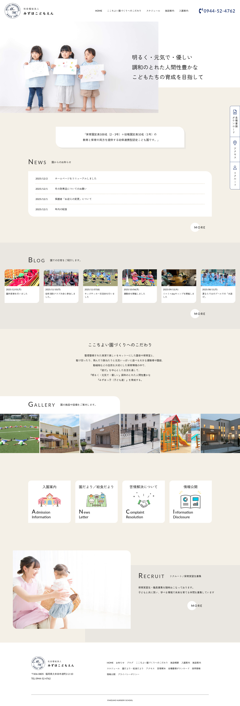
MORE (200, 227)
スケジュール (153, 10)
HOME (98, 10)
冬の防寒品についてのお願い (71, 188)
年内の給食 (61, 209)
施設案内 (169, 10)
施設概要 (174, 662)
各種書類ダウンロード (178, 668)
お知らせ (120, 662)
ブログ (130, 662)
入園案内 (183, 10)
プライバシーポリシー (128, 674)
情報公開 (111, 674)
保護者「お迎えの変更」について (73, 198)
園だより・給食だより (133, 668)
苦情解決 (161, 668)
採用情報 (196, 668)
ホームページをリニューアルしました (76, 178)
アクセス (150, 668)
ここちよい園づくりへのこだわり (124, 10)
